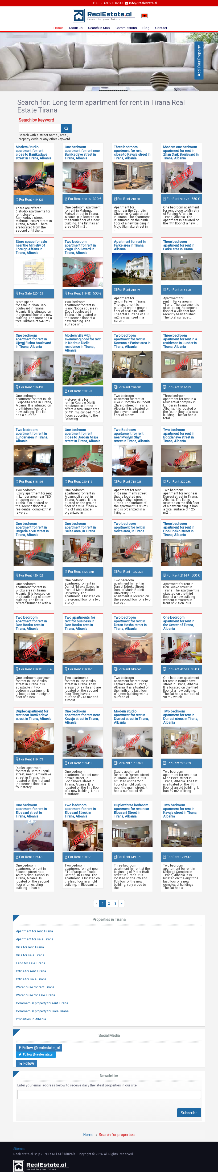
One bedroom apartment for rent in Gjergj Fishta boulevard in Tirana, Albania (33, 341)
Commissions (126, 28)
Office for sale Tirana (31, 979)
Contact (161, 28)
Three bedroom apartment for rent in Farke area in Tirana (178, 245)
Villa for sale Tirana (30, 955)
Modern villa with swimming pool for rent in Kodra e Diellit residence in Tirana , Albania (83, 342)
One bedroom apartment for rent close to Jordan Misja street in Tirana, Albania (82, 435)
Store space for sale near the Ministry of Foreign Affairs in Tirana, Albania (31, 247)
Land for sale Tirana (30, 963)
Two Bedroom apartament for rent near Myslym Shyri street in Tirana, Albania (132, 435)
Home (58, 28)
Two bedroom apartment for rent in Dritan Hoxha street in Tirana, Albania (130, 623)
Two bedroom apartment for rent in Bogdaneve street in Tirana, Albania (178, 435)
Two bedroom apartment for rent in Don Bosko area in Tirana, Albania (31, 623)
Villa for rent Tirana (30, 947)
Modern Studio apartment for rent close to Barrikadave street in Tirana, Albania (33, 152)
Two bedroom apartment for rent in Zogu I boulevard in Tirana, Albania (80, 247)
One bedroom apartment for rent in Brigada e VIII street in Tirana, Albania (32, 529)
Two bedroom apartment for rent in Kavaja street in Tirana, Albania (180, 810)
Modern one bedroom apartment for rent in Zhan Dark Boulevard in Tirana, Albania (181, 152)
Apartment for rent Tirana (34, 931)
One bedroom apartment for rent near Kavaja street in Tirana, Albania (82, 716)
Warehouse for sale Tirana (35, 995)
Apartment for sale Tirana (35, 939)
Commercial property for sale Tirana (42, 1011)
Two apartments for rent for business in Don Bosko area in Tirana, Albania (80, 623)
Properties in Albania (31, 1019)
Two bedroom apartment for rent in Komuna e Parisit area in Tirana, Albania (132, 341)
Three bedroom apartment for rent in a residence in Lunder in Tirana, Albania (180, 341)
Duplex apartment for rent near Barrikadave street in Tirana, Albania (33, 715)
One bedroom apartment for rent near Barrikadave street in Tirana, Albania (82, 152)
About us (75, 28)
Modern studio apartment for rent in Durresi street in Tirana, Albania (131, 716)
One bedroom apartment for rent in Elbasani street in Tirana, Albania (31, 810)
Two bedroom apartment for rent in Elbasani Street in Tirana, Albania (80, 810)
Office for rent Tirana (31, 971)
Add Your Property (199, 60)
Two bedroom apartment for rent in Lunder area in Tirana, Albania (32, 435)
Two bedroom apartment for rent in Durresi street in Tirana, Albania (180, 716)
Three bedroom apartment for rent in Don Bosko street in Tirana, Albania (178, 529)
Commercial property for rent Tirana (42, 1003)
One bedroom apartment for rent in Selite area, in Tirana (80, 527)
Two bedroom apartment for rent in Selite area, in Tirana (129, 527)
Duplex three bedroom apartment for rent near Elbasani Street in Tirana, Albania (131, 810)
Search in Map (99, 28)
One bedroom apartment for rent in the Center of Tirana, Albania (178, 623)
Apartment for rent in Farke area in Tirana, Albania (130, 245)
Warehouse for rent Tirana (35, 987)
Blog (146, 28)
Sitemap (19, 1149)
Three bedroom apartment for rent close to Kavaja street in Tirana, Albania (132, 152)
